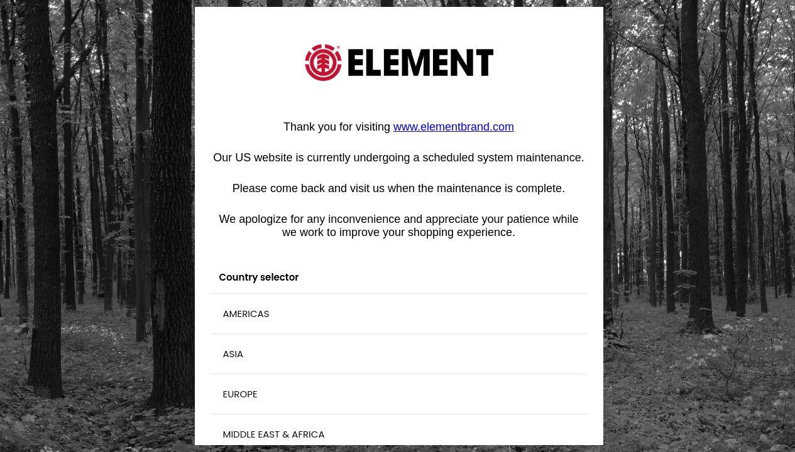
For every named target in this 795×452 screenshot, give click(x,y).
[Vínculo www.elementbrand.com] (453, 127)
